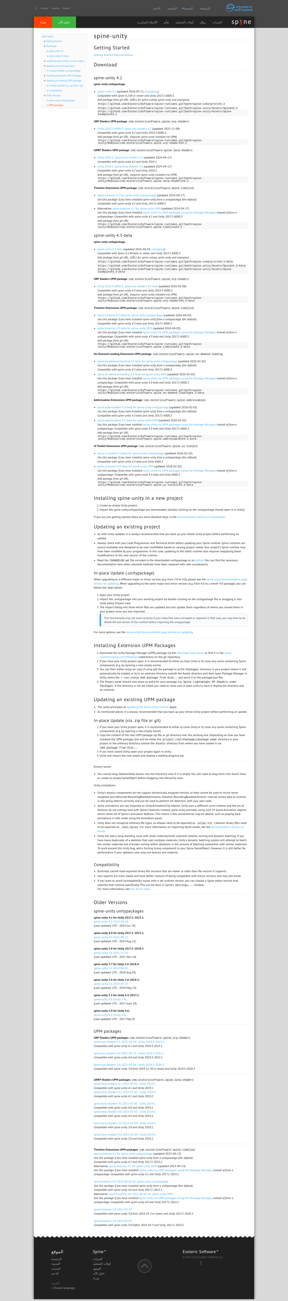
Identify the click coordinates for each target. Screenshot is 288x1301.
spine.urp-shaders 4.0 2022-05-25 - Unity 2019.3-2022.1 (129, 1055)
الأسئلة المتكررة (147, 22)
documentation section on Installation (201, 519)
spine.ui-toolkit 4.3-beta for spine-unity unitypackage (130, 455)
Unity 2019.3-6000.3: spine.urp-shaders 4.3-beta (127, 287)
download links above (190, 654)
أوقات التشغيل (184, 22)
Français (44, 8)
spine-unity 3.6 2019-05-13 (111, 985)
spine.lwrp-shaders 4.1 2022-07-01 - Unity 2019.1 (125, 1085)
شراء (43, 22)
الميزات (217, 22)
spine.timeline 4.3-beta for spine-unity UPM (124, 329)
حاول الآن (64, 22)
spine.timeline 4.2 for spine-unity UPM (137, 209)
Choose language (63, 1289)
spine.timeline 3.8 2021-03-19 (113, 1211)
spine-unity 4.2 (56, 51)
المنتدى (172, 8)
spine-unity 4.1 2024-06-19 (111, 923)
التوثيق (97, 1270)
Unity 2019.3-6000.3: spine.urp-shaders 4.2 (124, 129)
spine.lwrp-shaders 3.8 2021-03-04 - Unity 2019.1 (125, 1125)
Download (51, 46)
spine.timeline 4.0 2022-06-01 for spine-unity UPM (141, 1196)
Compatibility (55, 90)
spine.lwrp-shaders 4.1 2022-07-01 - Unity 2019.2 (125, 1094)
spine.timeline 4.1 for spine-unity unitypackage (123, 1155)
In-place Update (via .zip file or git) (66, 85)
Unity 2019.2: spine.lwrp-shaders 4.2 (120, 167)
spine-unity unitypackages (62, 100)
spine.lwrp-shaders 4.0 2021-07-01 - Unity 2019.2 (125, 1113)
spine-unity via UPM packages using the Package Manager (179, 213)
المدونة (55, 1265)
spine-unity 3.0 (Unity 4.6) (110, 1017)
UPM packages (56, 105)
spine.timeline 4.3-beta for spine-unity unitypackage (130, 316)
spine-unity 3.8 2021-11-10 (111, 954)
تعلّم (166, 22)
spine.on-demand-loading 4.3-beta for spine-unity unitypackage (137, 362)
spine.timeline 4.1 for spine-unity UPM (133, 1168)
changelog (151, 91)
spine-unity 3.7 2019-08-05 (111, 970)
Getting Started (54, 41)
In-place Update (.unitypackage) (64, 70)
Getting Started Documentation (113, 55)
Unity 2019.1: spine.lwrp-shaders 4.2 (120, 158)
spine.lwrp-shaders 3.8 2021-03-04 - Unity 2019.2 (125, 1136)
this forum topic (140, 891)
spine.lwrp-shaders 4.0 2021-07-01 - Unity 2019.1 (125, 1105)
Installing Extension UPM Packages (63, 75)
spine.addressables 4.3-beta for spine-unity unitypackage (133, 408)
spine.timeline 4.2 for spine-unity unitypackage (126, 196)
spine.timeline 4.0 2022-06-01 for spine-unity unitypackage (131, 1183)
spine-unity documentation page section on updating (159, 634)
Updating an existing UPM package (63, 80)
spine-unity (47, 36)
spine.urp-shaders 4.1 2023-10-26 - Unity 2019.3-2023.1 (129, 1043)
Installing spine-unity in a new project (65, 61)
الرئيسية (205, 8)
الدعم (156, 8)
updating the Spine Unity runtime (148, 709)
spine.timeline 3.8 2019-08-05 (113, 1223)
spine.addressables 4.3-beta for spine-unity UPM (127, 422)
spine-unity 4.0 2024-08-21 (111, 939)
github (200, 562)
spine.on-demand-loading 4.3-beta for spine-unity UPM (131, 375)
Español (55, 8)
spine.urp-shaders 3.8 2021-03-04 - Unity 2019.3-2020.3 (129, 1066)
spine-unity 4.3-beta (59, 56)
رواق (203, 22)
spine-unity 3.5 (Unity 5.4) (110, 1001)
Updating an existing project (60, 65)
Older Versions (53, 95)
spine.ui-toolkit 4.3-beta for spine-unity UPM (125, 468)
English (66, 8)
